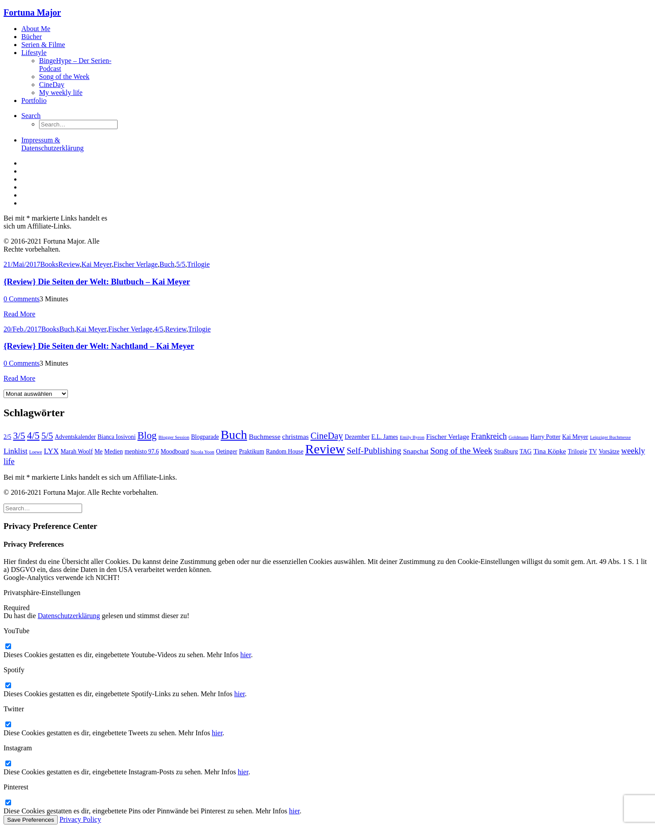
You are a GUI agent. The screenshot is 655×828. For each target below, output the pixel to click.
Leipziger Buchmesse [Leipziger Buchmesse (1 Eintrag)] (610, 437)
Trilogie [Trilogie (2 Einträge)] (577, 451)
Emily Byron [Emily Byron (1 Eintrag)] (412, 437)
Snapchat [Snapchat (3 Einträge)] (415, 451)
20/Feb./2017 (22, 329)
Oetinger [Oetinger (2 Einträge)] (226, 451)
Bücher (31, 36)
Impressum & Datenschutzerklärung (52, 144)
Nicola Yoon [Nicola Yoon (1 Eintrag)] (202, 451)
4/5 (158, 329)
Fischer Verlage (136, 264)
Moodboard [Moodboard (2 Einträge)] (175, 451)
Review (69, 264)
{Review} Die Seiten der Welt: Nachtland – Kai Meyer (99, 346)
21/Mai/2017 (22, 264)
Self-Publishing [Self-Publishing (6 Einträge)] (374, 450)
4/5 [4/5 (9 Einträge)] (33, 435)
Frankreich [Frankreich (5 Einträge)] (489, 436)
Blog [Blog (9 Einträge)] (147, 435)
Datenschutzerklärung (69, 615)
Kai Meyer (96, 264)
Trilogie (198, 264)
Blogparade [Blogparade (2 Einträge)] (205, 437)
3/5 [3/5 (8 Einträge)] (19, 435)
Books (49, 264)
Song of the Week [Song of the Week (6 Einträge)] (461, 450)
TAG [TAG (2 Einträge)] (526, 451)
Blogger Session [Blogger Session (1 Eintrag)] (173, 437)
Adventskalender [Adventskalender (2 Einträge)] (75, 437)
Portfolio (34, 100)
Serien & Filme (43, 44)
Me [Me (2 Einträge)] (99, 451)
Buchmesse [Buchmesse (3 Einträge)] (264, 436)
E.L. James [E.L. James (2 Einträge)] (384, 437)
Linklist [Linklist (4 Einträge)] (16, 451)
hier (245, 654)
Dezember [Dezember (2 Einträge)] (357, 437)
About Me (35, 28)
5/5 (180, 264)
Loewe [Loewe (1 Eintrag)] (35, 451)
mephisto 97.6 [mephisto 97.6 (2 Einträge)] (142, 451)
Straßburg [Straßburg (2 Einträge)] (506, 451)
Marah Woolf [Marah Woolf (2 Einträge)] (77, 451)
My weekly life (61, 92)
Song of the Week (64, 76)
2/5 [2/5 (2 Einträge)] (7, 437)
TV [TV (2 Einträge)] (593, 451)
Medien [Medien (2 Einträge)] (113, 451)
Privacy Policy (80, 819)
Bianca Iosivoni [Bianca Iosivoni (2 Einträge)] (117, 437)
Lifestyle (34, 52)
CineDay (51, 84)
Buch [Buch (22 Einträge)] (234, 435)
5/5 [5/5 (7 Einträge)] (47, 436)
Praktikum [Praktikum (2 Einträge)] (251, 451)
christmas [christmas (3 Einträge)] (295, 436)
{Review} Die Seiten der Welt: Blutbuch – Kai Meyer (97, 281)
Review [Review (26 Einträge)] (325, 449)
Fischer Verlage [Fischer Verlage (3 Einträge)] (447, 436)
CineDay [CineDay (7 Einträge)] (327, 436)
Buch (166, 264)
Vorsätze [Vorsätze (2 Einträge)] (609, 451)
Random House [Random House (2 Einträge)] (284, 451)
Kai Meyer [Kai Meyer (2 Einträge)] (575, 437)
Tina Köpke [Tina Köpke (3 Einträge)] (549, 451)
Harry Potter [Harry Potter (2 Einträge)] (545, 437)
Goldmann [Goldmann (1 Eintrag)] (519, 437)
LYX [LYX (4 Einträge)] (51, 451)
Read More (20, 314)
